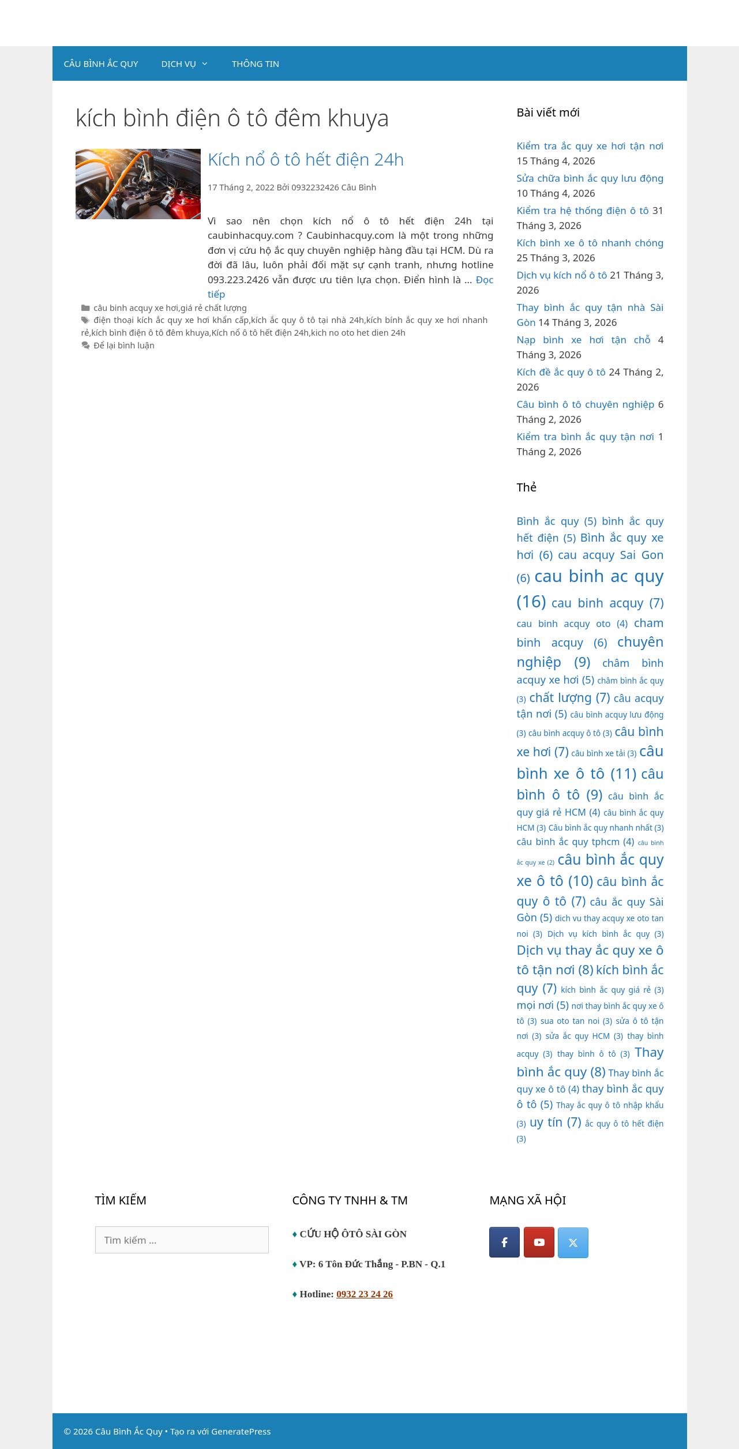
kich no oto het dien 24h (358, 332)
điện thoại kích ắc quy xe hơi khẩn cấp (171, 319)
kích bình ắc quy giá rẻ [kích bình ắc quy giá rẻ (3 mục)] (612, 989)
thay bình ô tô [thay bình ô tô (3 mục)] (593, 1053)
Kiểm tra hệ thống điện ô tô (583, 210)
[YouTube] (539, 1242)
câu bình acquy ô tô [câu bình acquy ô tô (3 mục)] (570, 732)
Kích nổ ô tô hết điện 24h (306, 159)
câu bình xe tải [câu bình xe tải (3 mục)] (603, 753)
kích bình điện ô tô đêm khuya (150, 332)
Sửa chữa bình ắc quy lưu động (590, 178)
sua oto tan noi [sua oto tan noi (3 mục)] (576, 1020)
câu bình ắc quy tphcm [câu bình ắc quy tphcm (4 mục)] (576, 841)
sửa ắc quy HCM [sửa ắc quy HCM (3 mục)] (584, 1035)
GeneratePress (241, 1431)
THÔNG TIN (255, 63)
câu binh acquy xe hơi (135, 307)
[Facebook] (504, 1242)
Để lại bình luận (124, 345)
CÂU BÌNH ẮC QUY (101, 63)
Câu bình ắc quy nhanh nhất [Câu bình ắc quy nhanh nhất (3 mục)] (606, 827)
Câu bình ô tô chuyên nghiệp (586, 404)
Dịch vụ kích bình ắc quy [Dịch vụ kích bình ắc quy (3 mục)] (605, 933)
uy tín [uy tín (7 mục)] (556, 1121)
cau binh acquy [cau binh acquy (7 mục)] (607, 602)
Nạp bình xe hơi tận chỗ (584, 339)
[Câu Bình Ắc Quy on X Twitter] (573, 1242)
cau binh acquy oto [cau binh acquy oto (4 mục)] (572, 623)
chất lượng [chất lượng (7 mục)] (570, 697)
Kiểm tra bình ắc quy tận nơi (585, 436)
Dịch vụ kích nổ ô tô (562, 274)
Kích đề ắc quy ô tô (561, 371)
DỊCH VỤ (191, 63)
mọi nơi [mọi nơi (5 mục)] (543, 1005)
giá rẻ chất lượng (214, 307)
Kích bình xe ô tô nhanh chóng (590, 242)
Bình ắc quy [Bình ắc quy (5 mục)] (557, 521)
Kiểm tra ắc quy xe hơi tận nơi (590, 145)
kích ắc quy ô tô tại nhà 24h (307, 319)
